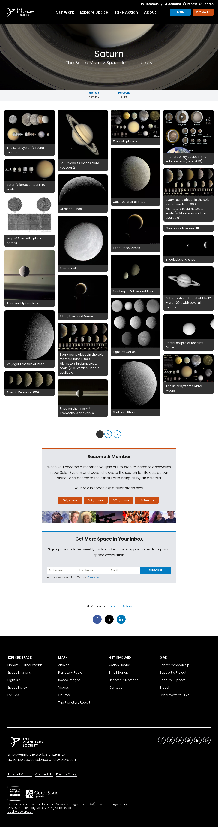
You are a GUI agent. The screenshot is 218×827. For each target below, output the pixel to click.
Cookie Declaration (20, 811)
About (150, 12)
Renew (190, 4)
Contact (115, 687)
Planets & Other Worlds (25, 665)
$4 (70, 500)
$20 (121, 500)
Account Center (19, 774)
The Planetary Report (74, 702)
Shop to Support (172, 680)
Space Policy (17, 687)
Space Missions (19, 672)
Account (172, 4)
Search (206, 4)
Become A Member (123, 680)
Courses (64, 695)
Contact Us (44, 774)
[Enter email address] (124, 570)
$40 (146, 500)
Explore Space (94, 12)
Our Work (65, 12)
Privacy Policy (95, 577)
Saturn (127, 606)
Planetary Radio (70, 672)
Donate (203, 12)
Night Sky (14, 680)
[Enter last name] (93, 570)
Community (151, 4)
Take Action (126, 12)
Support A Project (173, 672)
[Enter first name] (62, 570)
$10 (95, 500)
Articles (63, 665)
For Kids (13, 695)
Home (115, 606)
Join (180, 12)
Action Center (119, 665)
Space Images (69, 680)
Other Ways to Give (174, 695)
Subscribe (156, 570)
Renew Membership (174, 665)
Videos (63, 687)
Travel (164, 687)
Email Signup (118, 672)
